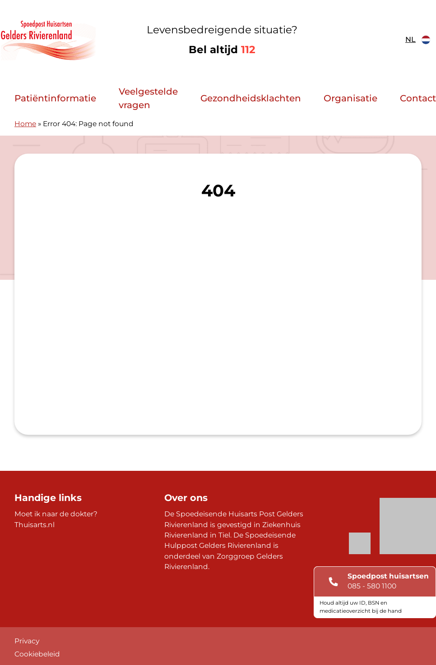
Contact (418, 98)
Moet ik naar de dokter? (55, 514)
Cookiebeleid (37, 654)
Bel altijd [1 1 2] (222, 49)
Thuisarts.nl (34, 524)
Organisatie (350, 98)
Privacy (26, 641)
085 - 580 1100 (372, 586)
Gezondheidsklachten (250, 98)
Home (25, 123)
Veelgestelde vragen (148, 98)
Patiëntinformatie (55, 98)
